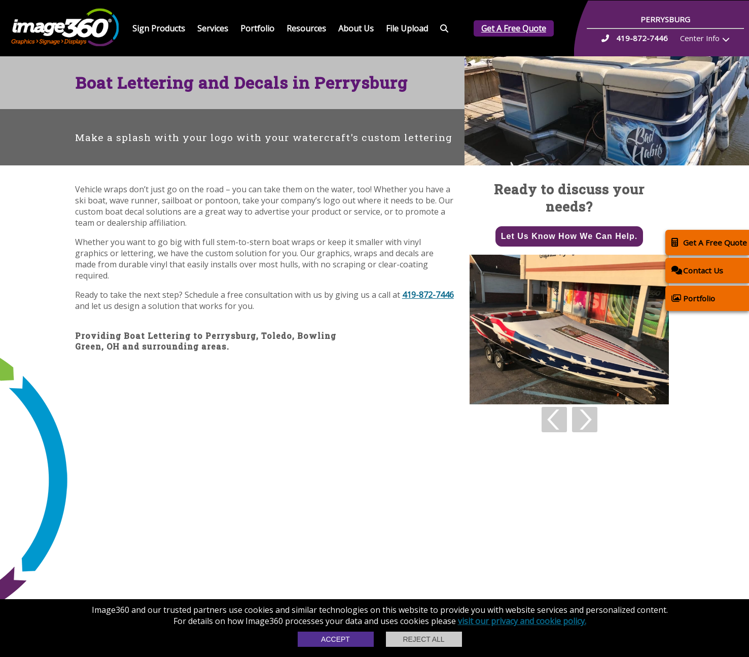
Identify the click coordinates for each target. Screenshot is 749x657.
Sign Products (158, 28)
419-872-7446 (428, 294)
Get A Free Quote (513, 28)
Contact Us (697, 270)
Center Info (700, 38)
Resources (306, 28)
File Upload (407, 28)
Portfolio (257, 28)
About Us (356, 28)
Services (212, 28)
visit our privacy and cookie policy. (522, 621)
